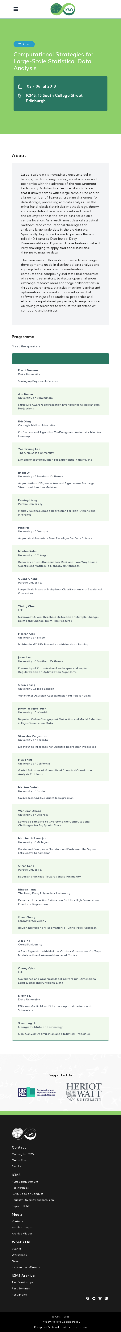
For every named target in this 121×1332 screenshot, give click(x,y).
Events (16, 1248)
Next (104, 1092)
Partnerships (20, 1187)
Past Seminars (21, 1288)
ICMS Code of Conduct (27, 1194)
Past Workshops (22, 1282)
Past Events (20, 1294)
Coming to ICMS (23, 1154)
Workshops (19, 1255)
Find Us (17, 1166)
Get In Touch (20, 1160)
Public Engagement (25, 1181)
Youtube (17, 1221)
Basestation (79, 1327)
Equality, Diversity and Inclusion (33, 1200)
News (15, 1261)
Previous (16, 1092)
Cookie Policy (70, 1321)
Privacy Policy (50, 1321)
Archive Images (22, 1227)
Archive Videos (22, 1233)
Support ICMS (21, 1206)
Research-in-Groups (26, 1267)
